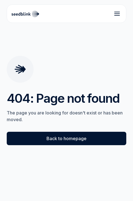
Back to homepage (66, 138)
